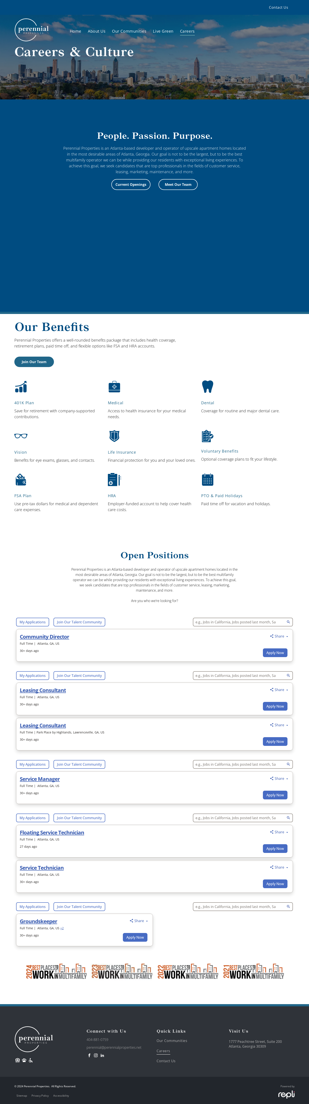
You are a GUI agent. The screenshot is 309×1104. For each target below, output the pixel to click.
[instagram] (96, 1056)
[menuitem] (278, 7)
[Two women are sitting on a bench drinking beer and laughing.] (230, 293)
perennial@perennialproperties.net (114, 1047)
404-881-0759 (97, 1039)
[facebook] (89, 1056)
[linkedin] (102, 1056)
